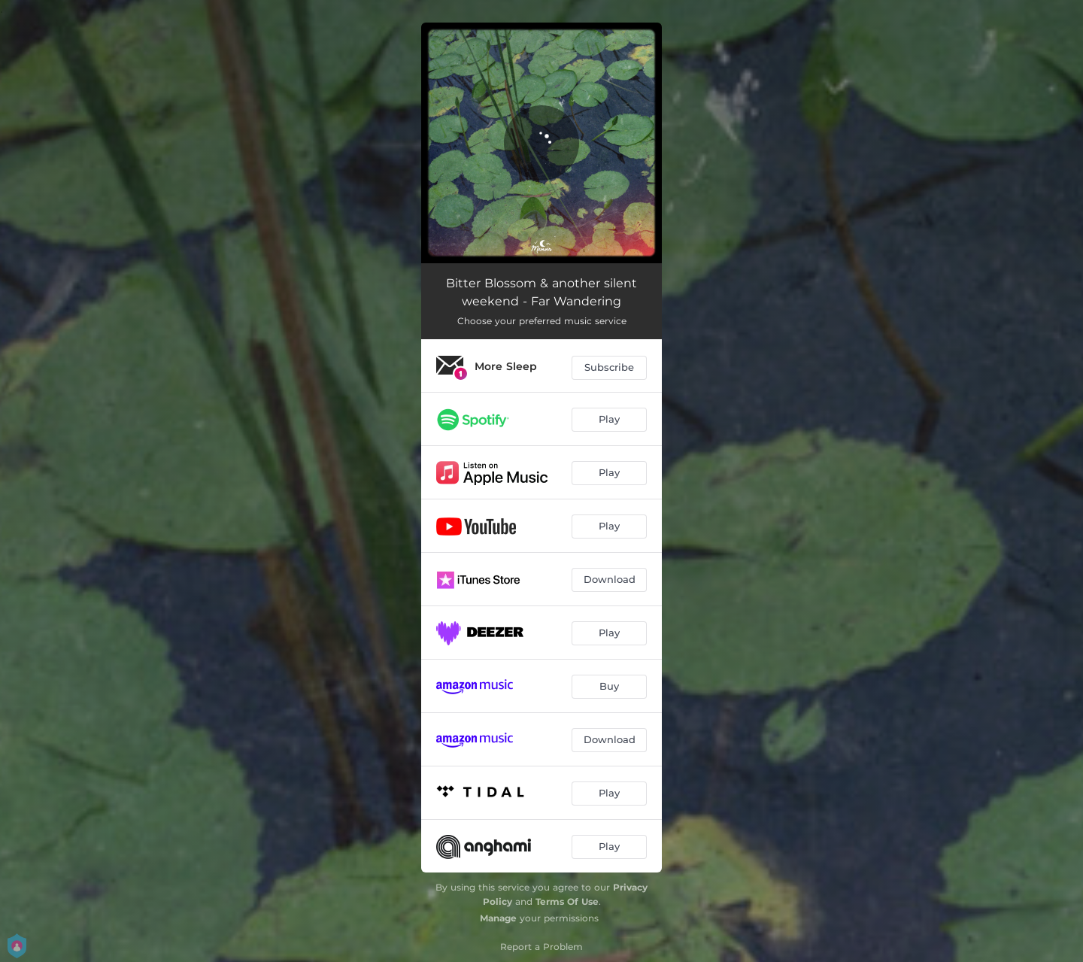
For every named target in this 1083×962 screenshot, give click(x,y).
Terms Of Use (567, 901)
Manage (498, 918)
